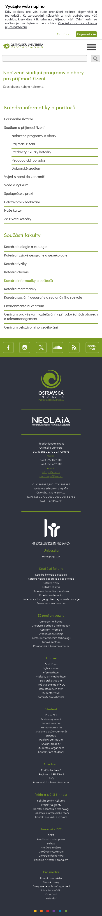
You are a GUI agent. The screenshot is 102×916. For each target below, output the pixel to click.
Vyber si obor (51, 668)
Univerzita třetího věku (51, 856)
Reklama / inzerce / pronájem (51, 860)
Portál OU (51, 715)
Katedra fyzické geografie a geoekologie (35, 255)
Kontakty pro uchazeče (51, 697)
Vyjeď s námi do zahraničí (24, 177)
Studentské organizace (51, 748)
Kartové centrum (51, 642)
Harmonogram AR (51, 727)
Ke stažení (51, 894)
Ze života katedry (17, 219)
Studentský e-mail (51, 719)
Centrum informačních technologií (51, 638)
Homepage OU (51, 556)
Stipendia (51, 735)
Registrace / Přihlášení (51, 774)
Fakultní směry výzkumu (51, 801)
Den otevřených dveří (51, 689)
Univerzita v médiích (51, 890)
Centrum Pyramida (51, 630)
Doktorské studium (26, 169)
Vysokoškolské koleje (51, 634)
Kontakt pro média (51, 878)
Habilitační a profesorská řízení (51, 813)
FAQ (51, 778)
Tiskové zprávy (51, 882)
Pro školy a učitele (51, 847)
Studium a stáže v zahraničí (51, 731)
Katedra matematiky (20, 289)
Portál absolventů (51, 770)
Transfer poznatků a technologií (51, 809)
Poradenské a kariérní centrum (51, 646)
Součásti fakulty (22, 235)
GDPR (51, 835)
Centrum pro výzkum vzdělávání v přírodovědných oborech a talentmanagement (51, 317)
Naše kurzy (13, 211)
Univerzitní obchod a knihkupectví (51, 626)
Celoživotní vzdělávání (22, 202)
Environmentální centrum (24, 306)
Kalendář (51, 898)
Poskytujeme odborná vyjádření (51, 886)
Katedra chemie (16, 272)
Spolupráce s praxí (18, 194)
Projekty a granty (51, 805)
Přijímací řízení (23, 144)
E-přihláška (51, 664)
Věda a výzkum (16, 185)
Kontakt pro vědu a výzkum (51, 817)
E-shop (51, 843)
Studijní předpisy (51, 744)
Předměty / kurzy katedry (31, 152)
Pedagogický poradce (28, 160)
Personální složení (18, 119)
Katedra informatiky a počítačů (39, 107)
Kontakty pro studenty (51, 752)
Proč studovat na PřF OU (51, 685)
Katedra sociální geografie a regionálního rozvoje (43, 298)
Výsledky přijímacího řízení (51, 676)
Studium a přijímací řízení (24, 128)
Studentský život (51, 693)
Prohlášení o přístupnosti (51, 839)
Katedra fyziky (15, 264)
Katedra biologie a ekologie (25, 247)
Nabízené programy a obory (34, 136)
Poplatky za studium (51, 739)
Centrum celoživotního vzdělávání (31, 327)
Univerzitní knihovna (51, 621)
